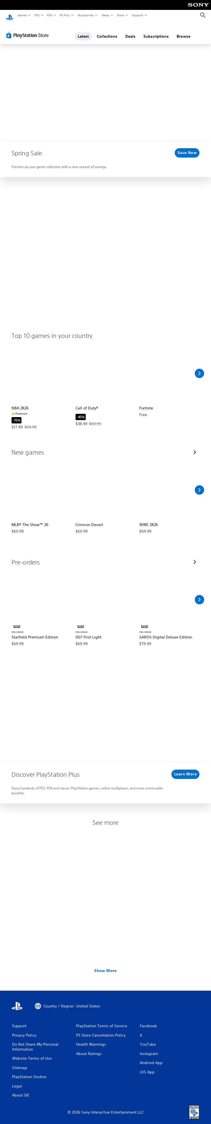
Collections (107, 31)
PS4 (49, 15)
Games (22, 15)
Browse (183, 31)
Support (137, 15)
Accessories (85, 15)
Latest (83, 31)
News (105, 15)
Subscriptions (156, 31)
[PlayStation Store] (28, 30)
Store (120, 15)
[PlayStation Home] (9, 15)
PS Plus (65, 15)
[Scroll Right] (199, 368)
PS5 (37, 15)
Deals (130, 31)
